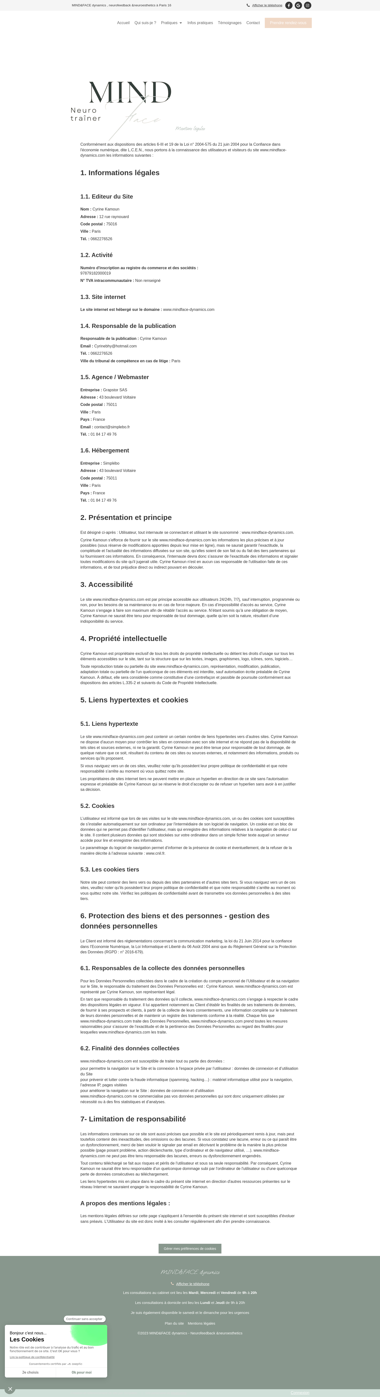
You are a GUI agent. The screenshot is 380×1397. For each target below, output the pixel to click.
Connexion (300, 1393)
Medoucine (179, 1393)
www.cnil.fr (155, 853)
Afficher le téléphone (267, 5)
